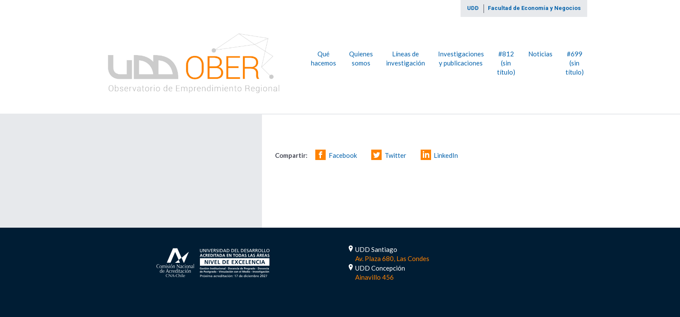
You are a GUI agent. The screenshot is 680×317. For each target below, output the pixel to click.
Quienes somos (361, 57)
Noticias (540, 53)
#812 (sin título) (506, 62)
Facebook (343, 155)
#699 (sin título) (575, 62)
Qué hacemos (323, 57)
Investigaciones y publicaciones (461, 57)
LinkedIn (446, 155)
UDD (473, 8)
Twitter (395, 155)
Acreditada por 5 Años (213, 261)
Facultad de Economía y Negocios (534, 8)
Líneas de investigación (405, 57)
